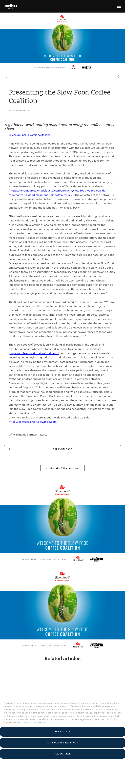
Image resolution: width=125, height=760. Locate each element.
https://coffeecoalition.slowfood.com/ (34, 353)
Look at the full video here (62, 468)
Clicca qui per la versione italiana (30, 134)
